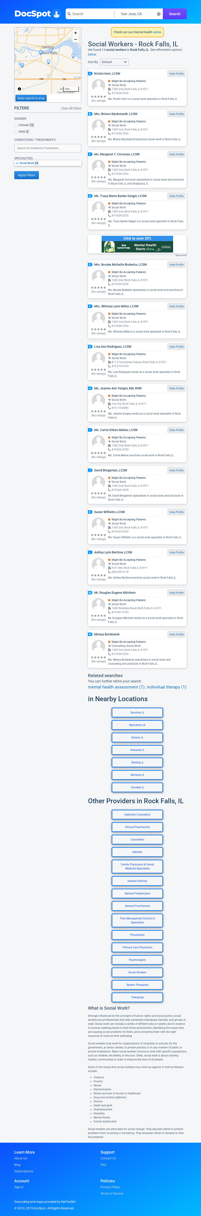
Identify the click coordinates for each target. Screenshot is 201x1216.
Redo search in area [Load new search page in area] (31, 98)
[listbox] (47, 163)
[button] (114, 62)
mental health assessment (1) (116, 687)
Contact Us (108, 1158)
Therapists (137, 997)
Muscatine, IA (137, 725)
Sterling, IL (137, 762)
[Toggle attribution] (19, 89)
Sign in (18, 1187)
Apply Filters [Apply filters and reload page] (26, 175)
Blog (17, 1165)
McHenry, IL (137, 774)
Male (21, 131)
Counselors (137, 839)
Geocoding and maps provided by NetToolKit (45, 1202)
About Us (20, 1158)
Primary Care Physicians (137, 947)
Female (24, 125)
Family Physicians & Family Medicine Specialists (137, 866)
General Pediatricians (137, 893)
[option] (50, 163)
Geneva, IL (137, 737)
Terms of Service (111, 1193)
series (157, 32)
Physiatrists (137, 935)
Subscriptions (23, 1171)
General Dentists (137, 881)
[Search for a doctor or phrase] (90, 13)
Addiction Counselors (137, 814)
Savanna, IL (137, 712)
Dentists (137, 852)
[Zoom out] (75, 39)
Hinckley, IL (137, 787)
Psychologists (137, 959)
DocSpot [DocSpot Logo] (36, 13)
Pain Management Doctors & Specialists (137, 920)
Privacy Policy (110, 1187)
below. (92, 54)
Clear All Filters (71, 108)
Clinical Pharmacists (137, 827)
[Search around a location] (138, 13)
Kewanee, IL (137, 750)
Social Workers (137, 972)
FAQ (103, 1165)
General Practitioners (137, 906)
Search (174, 14)
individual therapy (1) (167, 687)
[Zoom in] (75, 33)
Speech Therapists (137, 984)
